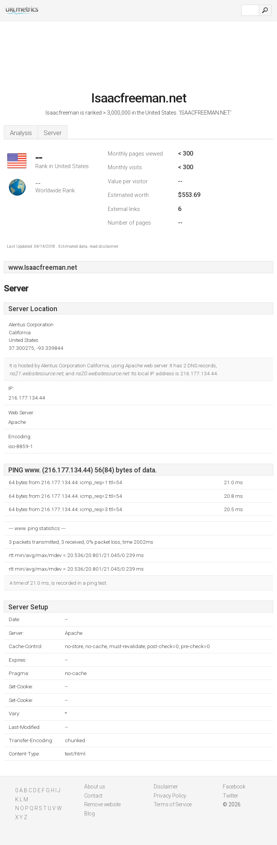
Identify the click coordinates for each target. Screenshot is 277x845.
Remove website (102, 804)
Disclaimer (166, 787)
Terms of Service (173, 804)
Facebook (234, 787)
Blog (89, 813)
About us (94, 787)
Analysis (21, 133)
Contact (93, 796)
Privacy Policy (170, 796)
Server (52, 133)
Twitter (230, 796)
